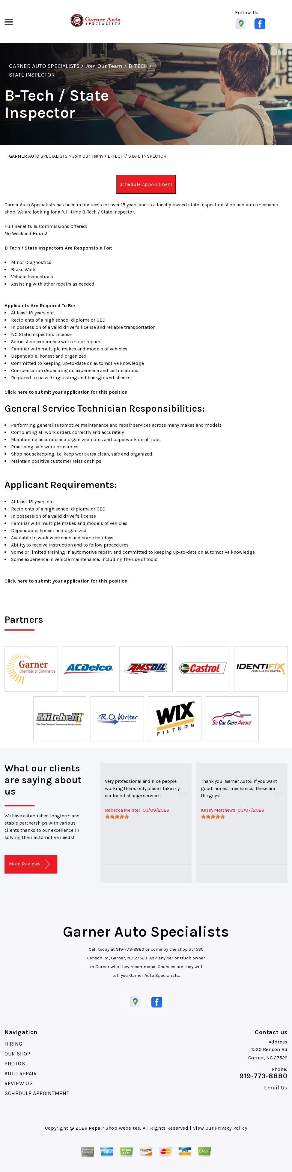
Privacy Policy (231, 1128)
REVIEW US (18, 1083)
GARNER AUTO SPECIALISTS (44, 66)
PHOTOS (14, 1063)
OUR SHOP (17, 1053)
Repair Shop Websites (114, 1128)
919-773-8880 (130, 949)
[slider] (117, 816)
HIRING (13, 1043)
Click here (16, 392)
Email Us (276, 1087)
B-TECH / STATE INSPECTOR (137, 156)
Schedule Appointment (146, 184)
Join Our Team (104, 66)
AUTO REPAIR (20, 1073)
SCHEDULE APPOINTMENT (36, 1093)
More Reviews (29, 864)
